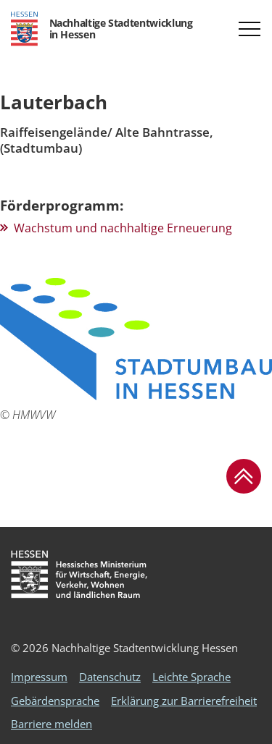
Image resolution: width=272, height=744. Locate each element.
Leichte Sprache (191, 676)
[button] (249, 29)
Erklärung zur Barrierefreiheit (184, 700)
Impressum (39, 676)
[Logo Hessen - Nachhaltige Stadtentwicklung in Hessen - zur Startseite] (101, 29)
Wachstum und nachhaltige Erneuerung (123, 228)
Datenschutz (110, 676)
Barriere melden (51, 723)
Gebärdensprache (55, 700)
